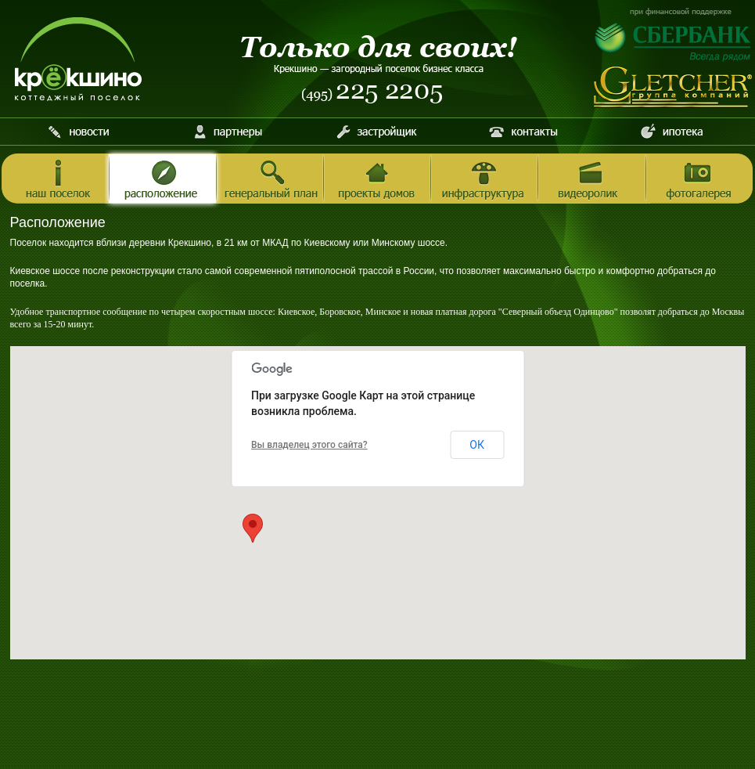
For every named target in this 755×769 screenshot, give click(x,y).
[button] (253, 528)
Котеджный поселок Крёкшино (78, 59)
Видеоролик (592, 180)
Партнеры (228, 131)
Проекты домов (377, 180)
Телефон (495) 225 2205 (373, 94)
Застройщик (376, 131)
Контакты (523, 131)
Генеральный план (270, 180)
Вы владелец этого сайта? (309, 444)
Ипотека (671, 131)
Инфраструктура (484, 180)
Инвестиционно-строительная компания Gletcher (673, 88)
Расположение (163, 180)
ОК (476, 445)
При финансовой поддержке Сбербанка (673, 35)
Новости (80, 131)
